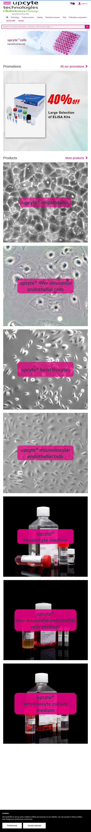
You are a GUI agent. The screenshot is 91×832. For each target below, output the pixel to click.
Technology (15, 17)
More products (76, 158)
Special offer (10, 21)
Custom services (28, 17)
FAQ (64, 17)
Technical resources (52, 17)
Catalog (39, 17)
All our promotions (74, 66)
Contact (21, 21)
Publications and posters (78, 17)
